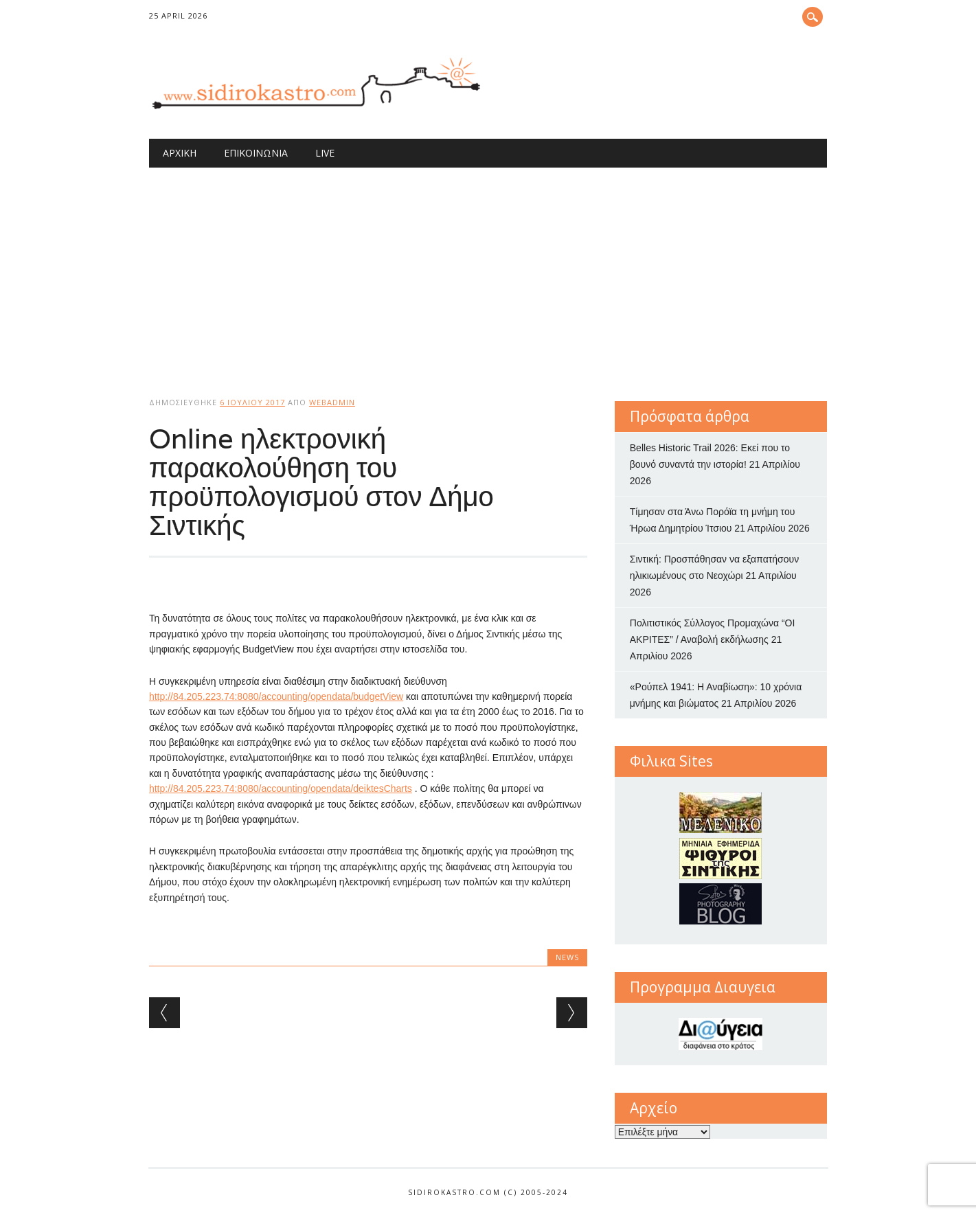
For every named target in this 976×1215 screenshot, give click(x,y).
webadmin (332, 402)
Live (324, 152)
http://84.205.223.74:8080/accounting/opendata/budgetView (276, 696)
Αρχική (179, 152)
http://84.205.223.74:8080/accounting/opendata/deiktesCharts (280, 788)
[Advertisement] (488, 270)
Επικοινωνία (256, 152)
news (567, 957)
